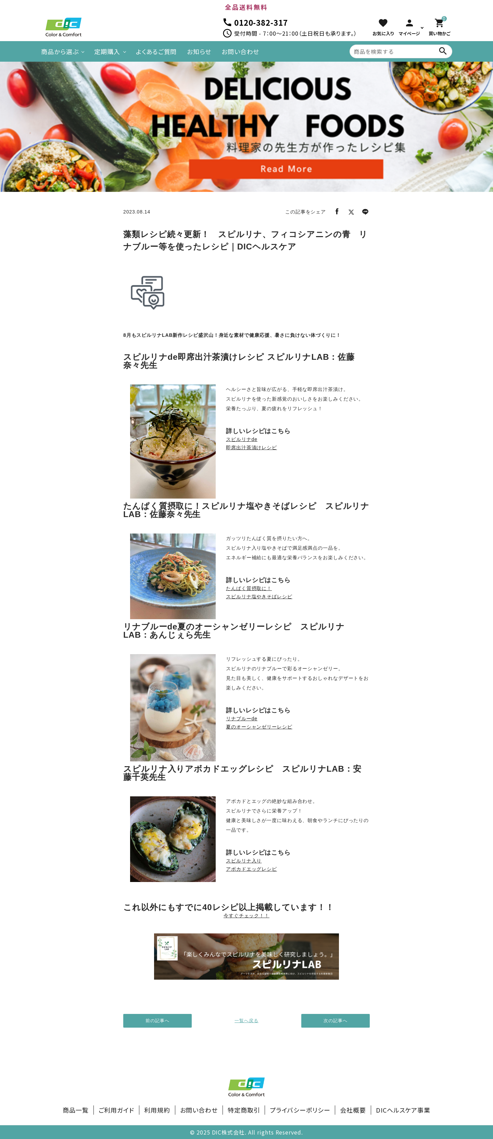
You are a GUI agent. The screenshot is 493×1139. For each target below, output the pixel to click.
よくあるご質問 (156, 51)
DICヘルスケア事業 (403, 1109)
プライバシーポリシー (300, 1109)
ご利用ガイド (116, 1109)
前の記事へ (157, 1020)
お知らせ (199, 51)
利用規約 (157, 1109)
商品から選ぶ (59, 51)
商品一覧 (76, 1109)
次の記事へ (335, 1020)
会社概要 (353, 1109)
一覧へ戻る (246, 1020)
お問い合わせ (240, 51)
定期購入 (107, 51)
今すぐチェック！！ (246, 915)
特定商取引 (244, 1109)
